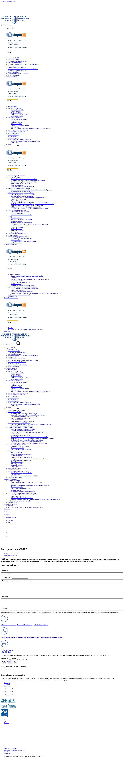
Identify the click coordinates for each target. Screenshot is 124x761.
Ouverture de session (10, 517)
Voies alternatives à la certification (20, 183)
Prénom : (4, 570)
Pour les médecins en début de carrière (18, 130)
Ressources (7, 331)
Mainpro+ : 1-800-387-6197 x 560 (27, 640)
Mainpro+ (10, 216)
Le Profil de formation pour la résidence (22, 196)
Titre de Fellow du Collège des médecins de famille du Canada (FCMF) (31, 128)
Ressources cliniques (13, 235)
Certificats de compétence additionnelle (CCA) (24, 182)
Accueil (6, 553)
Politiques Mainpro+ (17, 221)
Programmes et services (17, 121)
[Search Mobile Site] (8, 345)
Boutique (10, 524)
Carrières (10, 520)
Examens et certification (14, 177)
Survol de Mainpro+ (16, 218)
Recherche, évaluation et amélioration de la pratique (22, 287)
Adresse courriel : (7, 577)
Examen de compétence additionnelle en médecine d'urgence (28, 180)
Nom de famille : (7, 574)
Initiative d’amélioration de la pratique (22, 291)
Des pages (7, 685)
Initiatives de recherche (17, 290)
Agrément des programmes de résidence (19, 188)
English (6, 512)
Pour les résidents (12, 136)
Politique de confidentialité (11, 751)
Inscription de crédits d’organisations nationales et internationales (29, 224)
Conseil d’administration (14, 62)
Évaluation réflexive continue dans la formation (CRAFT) (27, 205)
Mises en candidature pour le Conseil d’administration (23, 64)
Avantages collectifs (16, 122)
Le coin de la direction (14, 59)
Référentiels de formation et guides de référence (21, 193)
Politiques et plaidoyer (14, 274)
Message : (5, 599)
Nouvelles (10, 328)
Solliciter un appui (16, 284)
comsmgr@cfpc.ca (12, 664)
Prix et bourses (15, 127)
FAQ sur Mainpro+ (16, 229)
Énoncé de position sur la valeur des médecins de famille (27, 276)
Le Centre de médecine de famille (20, 282)
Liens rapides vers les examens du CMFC (22, 186)
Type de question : (7, 581)
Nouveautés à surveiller (17, 213)
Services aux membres (10, 76)
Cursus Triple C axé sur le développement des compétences (27, 197)
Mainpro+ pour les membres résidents (21, 222)
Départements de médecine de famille (21, 215)
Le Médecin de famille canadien (20, 125)
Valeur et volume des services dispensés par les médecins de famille (30, 279)
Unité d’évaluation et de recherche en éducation (24, 288)
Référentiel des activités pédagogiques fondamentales (26, 207)
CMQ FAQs (14, 232)
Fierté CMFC (15, 142)
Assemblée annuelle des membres (17, 67)
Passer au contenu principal (8, 1)
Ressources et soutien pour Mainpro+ (21, 219)
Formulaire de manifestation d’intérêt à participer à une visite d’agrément (31, 190)
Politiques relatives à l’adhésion (20, 114)
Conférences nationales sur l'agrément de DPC (24, 241)
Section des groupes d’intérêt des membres (19, 139)
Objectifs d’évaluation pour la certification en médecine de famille (29, 202)
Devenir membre (12, 106)
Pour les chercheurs (13, 135)
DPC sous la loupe (16, 240)
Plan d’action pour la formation (16, 175)
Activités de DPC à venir (15, 243)
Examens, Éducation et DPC (12, 146)
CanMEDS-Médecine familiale (20, 199)
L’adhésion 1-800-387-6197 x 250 (50, 640)
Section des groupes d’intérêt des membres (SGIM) (25, 141)
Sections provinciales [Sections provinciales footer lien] (7, 672)
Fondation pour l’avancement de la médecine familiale (23, 69)
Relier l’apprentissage (17, 227)
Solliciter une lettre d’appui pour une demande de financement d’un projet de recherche (35, 293)
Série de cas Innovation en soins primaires (23, 285)
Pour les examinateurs (14, 133)
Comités (10, 144)
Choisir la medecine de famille (19, 119)
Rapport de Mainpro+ (17, 230)
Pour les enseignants (13, 138)
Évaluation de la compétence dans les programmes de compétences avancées (32, 204)
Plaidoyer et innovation (10, 244)
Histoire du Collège (13, 72)
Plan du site (7, 756)
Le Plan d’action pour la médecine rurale (19, 295)
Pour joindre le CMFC (10, 555)
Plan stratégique (12, 66)
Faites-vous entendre (17, 280)
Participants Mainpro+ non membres (21, 226)
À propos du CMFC (9, 28)
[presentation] (15, 605)
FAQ (9, 522)
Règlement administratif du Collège (18, 73)
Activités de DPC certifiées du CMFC (18, 233)
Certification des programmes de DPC (18, 236)
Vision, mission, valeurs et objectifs (17, 61)
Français (6, 514)
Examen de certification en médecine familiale (24, 179)
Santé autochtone (12, 296)
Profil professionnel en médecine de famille (23, 194)
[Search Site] (8, 25)
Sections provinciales (13, 75)
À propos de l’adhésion (14, 108)
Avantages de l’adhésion (14, 117)
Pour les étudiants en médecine (16, 131)
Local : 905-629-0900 (8, 640)
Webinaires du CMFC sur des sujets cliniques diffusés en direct (25, 329)
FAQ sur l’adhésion (16, 113)
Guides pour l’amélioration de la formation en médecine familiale (29, 208)
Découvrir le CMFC (16, 124)
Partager (3, 558)
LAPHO (6, 754)
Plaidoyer (13, 277)
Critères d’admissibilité (17, 110)
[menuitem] (63, 515)
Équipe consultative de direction (17, 70)
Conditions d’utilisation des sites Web (14, 752)
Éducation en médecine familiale (17, 210)
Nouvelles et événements (11, 298)
